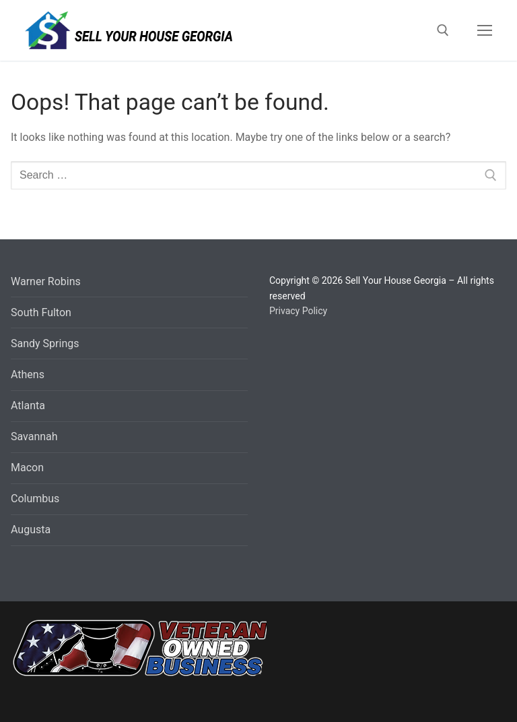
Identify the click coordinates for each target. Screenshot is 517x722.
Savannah (34, 436)
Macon (27, 467)
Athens (27, 374)
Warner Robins (46, 281)
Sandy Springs (45, 343)
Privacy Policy (298, 310)
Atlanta (28, 405)
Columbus (35, 498)
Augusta (30, 529)
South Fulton (41, 312)
